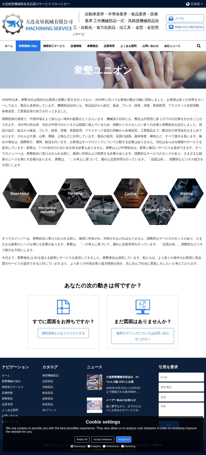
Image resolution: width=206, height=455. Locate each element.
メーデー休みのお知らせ (121, 400)
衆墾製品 (92, 45)
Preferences (111, 446)
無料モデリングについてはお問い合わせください (142, 336)
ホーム (9, 45)
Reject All (82, 439)
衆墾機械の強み (28, 45)
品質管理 (109, 45)
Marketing (128, 446)
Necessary (78, 446)
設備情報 (76, 45)
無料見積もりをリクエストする (63, 333)
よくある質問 (128, 45)
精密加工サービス (54, 45)
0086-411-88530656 (189, 27)
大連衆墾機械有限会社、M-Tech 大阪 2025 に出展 (122, 379)
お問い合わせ (150, 45)
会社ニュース (172, 45)
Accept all (123, 439)
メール (179, 18)
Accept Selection (102, 439)
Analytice (94, 446)
